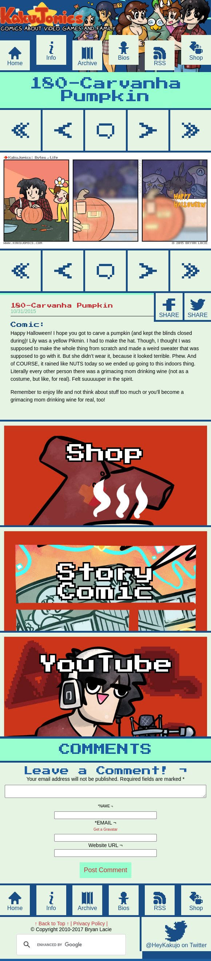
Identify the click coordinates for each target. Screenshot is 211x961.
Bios (123, 58)
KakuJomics (62, 34)
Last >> (190, 130)
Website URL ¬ (105, 847)
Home (15, 63)
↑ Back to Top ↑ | (53, 926)
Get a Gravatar (105, 832)
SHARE (169, 315)
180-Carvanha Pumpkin (106, 90)
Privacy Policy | (90, 926)
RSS (160, 63)
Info (51, 58)
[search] (70, 946)
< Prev (63, 130)
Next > (148, 130)
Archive (87, 63)
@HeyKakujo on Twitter (176, 947)
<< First (20, 130)
